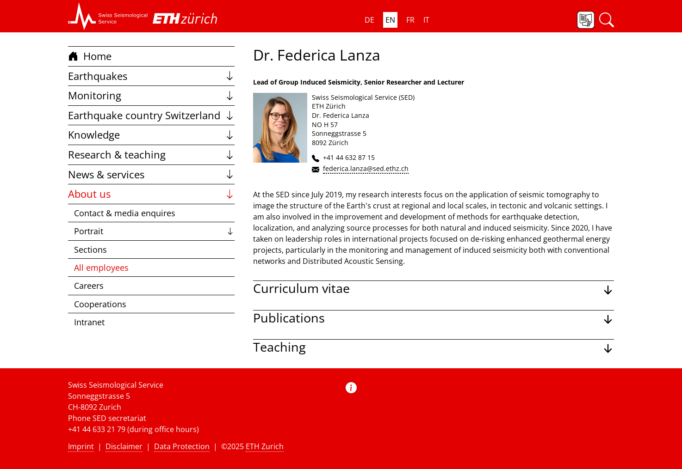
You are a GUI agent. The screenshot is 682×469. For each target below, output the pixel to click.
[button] (108, 16)
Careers (89, 285)
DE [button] (369, 20)
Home (90, 56)
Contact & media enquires (124, 213)
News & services (151, 174)
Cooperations (100, 304)
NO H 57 (325, 124)
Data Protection (182, 446)
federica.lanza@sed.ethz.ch (366, 168)
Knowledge (151, 135)
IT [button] (426, 20)
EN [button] (390, 20)
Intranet (89, 322)
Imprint (81, 446)
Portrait (154, 231)
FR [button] (410, 20)
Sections (90, 249)
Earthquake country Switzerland (151, 115)
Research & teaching (151, 154)
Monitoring (151, 95)
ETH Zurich (265, 446)
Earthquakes (151, 76)
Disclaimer (124, 446)
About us (151, 194)
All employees (101, 267)
